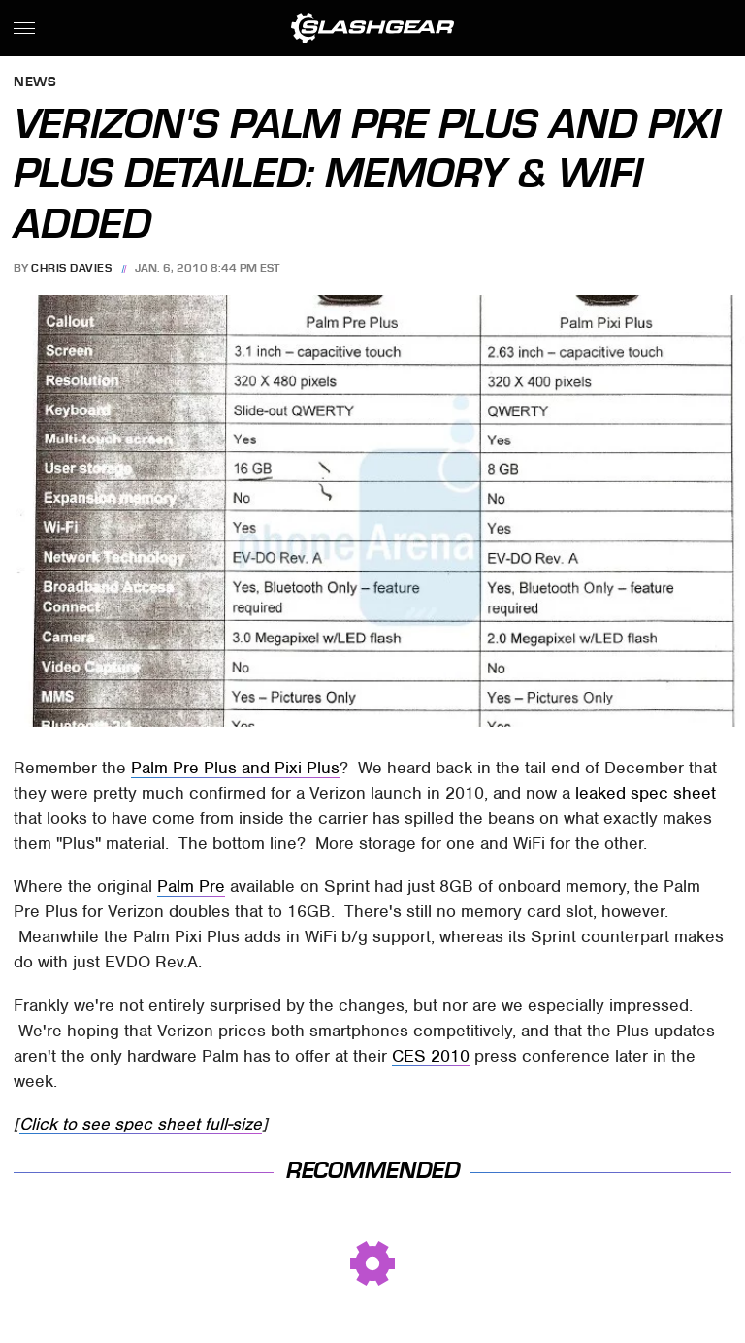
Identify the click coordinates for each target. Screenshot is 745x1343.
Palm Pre (191, 886)
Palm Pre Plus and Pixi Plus (235, 767)
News (35, 83)
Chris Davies (71, 268)
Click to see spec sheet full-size (140, 1123)
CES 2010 (431, 1055)
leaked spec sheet (645, 792)
